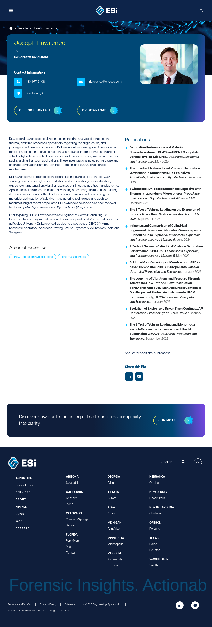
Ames (111, 513)
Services (23, 492)
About (21, 499)
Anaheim (71, 498)
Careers (23, 528)
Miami (70, 546)
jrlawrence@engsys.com (105, 81)
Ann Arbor (114, 528)
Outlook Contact (35, 110)
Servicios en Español (19, 604)
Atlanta (112, 482)
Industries (25, 485)
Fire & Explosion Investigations (33, 256)
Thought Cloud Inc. (58, 610)
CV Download (94, 110)
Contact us (168, 420)
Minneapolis (115, 544)
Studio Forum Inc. (31, 610)
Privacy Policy (48, 604)
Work (20, 521)
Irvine (69, 504)
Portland (154, 528)
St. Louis (113, 565)
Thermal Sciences (73, 256)
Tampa (70, 552)
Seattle (153, 565)
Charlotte (155, 513)
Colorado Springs (77, 519)
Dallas (153, 544)
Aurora (112, 498)
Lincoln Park (157, 498)
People (23, 28)
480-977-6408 (35, 81)
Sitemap (70, 604)
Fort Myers (73, 540)
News (20, 514)
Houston (154, 550)
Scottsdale (73, 482)
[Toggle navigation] (11, 10)
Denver (71, 525)
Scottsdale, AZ (35, 93)
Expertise (24, 477)
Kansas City (115, 559)
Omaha (154, 482)
